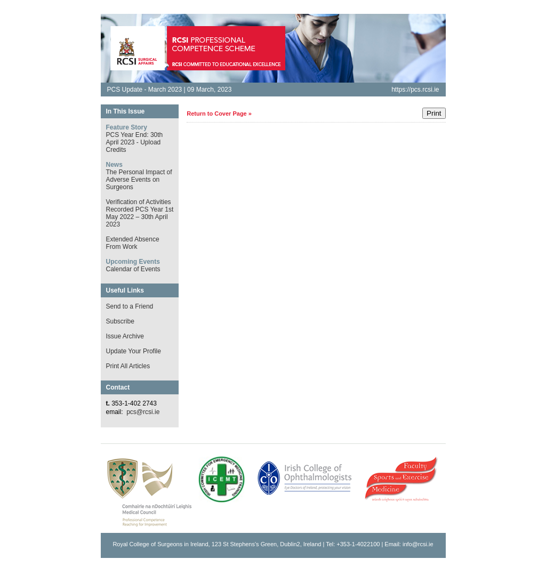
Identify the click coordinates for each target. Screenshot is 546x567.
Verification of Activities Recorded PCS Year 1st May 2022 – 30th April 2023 (140, 213)
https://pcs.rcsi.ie (415, 89)
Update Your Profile (133, 351)
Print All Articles (128, 366)
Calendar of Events (133, 269)
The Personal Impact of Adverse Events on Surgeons (139, 179)
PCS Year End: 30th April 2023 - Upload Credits (134, 142)
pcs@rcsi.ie (142, 412)
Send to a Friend (130, 306)
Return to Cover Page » (219, 113)
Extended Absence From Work (132, 243)
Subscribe (120, 321)
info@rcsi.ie (418, 544)
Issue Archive (125, 336)
